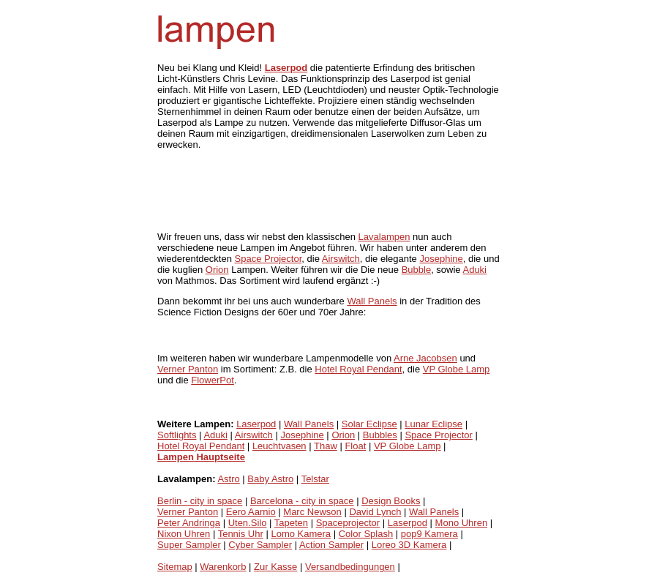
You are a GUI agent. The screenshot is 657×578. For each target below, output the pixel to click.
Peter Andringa (188, 522)
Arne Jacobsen (425, 358)
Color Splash (366, 533)
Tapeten (291, 522)
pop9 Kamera (429, 533)
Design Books (390, 500)
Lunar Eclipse (433, 424)
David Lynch (375, 511)
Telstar (315, 478)
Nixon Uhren (183, 533)
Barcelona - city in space (302, 500)
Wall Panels (372, 301)
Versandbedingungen (350, 566)
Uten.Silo (247, 522)
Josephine (440, 258)
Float (355, 445)
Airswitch (341, 258)
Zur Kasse (275, 566)
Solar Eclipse (369, 424)
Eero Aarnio (251, 511)
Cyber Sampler (260, 544)
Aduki (474, 269)
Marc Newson (312, 511)
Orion (217, 269)
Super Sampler (189, 544)
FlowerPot (212, 380)
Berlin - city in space (199, 500)
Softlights (176, 434)
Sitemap (174, 566)
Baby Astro (270, 478)
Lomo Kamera (301, 533)
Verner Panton (187, 369)
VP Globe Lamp (456, 369)
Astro (228, 478)
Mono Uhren (461, 522)
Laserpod (256, 424)
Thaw (325, 445)
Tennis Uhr (240, 533)
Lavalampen (384, 236)
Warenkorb (223, 566)
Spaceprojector (348, 522)
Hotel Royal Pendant (358, 369)
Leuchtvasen (279, 445)
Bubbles (380, 434)
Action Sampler (331, 544)
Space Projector (268, 258)
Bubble (416, 269)
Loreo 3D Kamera (409, 544)
